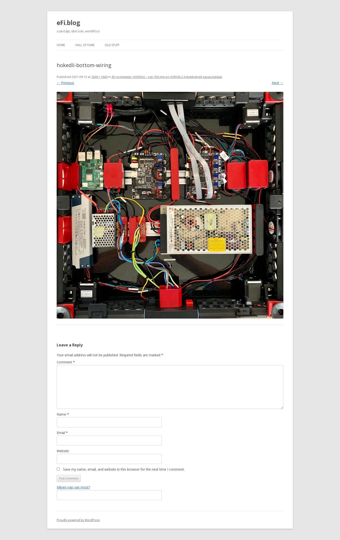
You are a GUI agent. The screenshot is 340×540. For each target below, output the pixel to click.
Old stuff (112, 45)
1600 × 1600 (99, 77)
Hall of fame (84, 45)
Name (63, 414)
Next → (277, 83)
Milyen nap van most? (73, 487)
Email (62, 432)
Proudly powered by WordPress (78, 520)
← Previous (65, 83)
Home (61, 45)
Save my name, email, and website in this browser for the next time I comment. (124, 469)
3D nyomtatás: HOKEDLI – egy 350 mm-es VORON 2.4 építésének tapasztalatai (166, 77)
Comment (66, 362)
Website (63, 451)
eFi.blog (68, 22)
